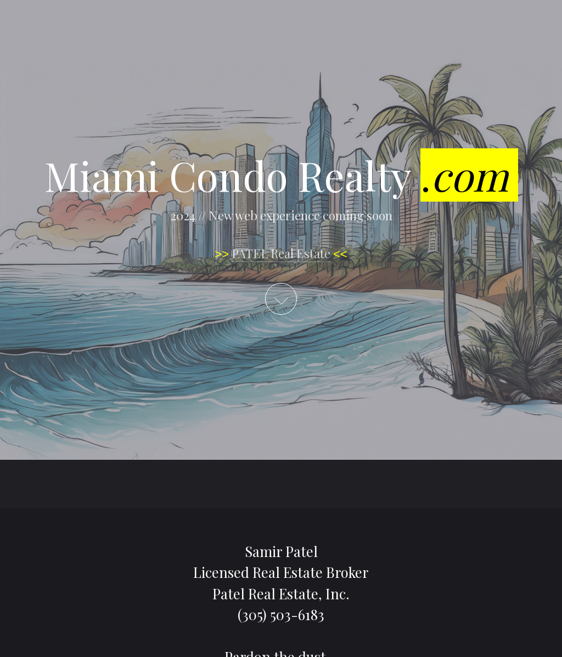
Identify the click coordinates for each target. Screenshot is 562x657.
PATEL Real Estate (281, 253)
